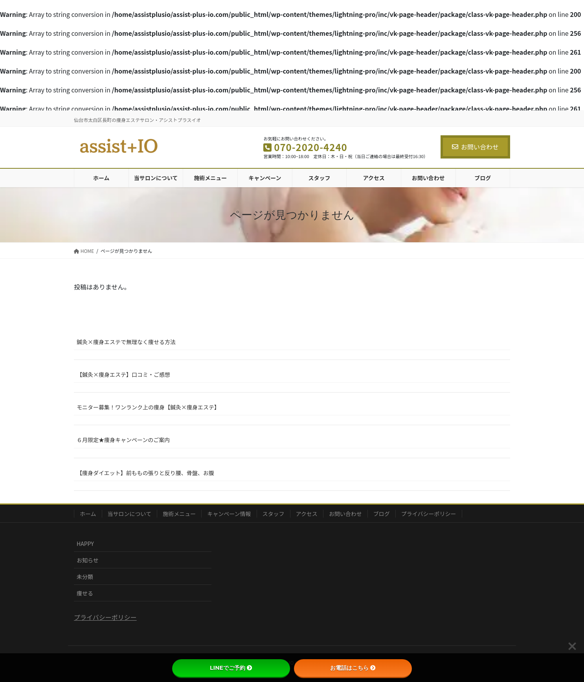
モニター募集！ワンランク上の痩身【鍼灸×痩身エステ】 (148, 407)
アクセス (307, 514)
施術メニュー (179, 514)
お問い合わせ (475, 146)
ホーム (88, 514)
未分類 (85, 577)
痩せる (85, 593)
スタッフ (274, 514)
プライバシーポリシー (428, 514)
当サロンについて (130, 514)
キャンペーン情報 (229, 514)
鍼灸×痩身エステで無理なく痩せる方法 (126, 342)
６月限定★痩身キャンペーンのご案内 (123, 440)
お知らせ (88, 560)
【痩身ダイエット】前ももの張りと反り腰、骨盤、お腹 (145, 473)
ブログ (381, 514)
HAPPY (85, 543)
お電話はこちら (353, 667)
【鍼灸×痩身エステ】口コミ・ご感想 (123, 374)
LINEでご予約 (231, 667)
